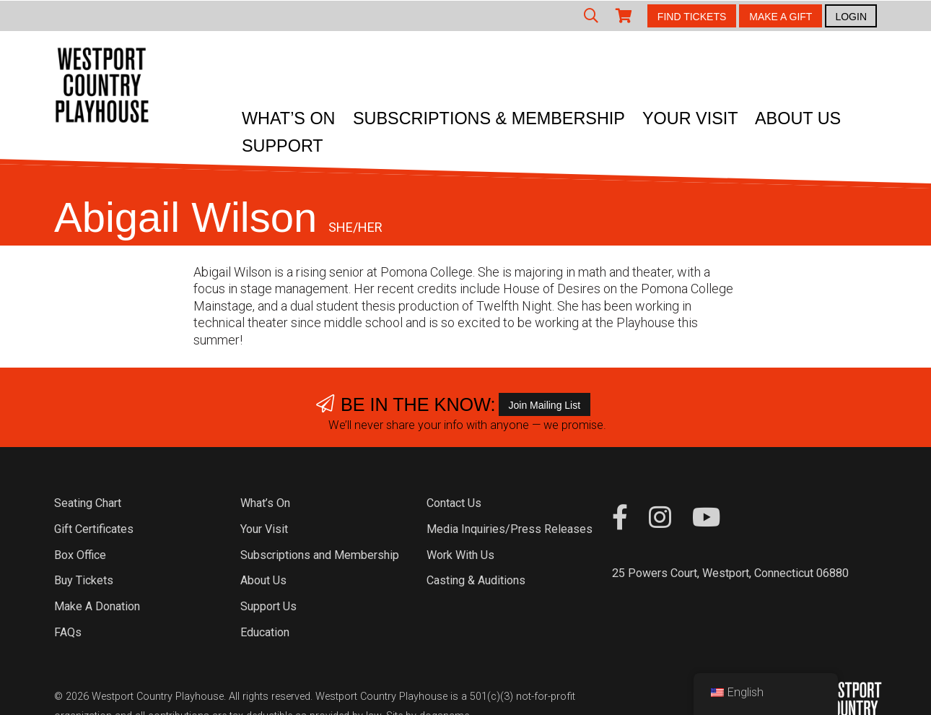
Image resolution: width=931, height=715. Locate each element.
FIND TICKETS (691, 16)
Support (282, 145)
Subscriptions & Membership (489, 118)
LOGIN (851, 16)
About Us (798, 118)
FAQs (68, 632)
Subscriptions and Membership (319, 555)
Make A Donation (97, 606)
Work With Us (460, 555)
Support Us (268, 606)
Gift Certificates (94, 529)
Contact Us (454, 503)
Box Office (80, 555)
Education (264, 632)
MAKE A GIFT (780, 16)
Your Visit (690, 118)
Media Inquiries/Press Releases (510, 529)
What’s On (289, 118)
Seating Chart (87, 503)
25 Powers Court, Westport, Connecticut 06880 (730, 573)
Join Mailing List (545, 405)
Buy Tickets (83, 580)
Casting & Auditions (476, 580)
